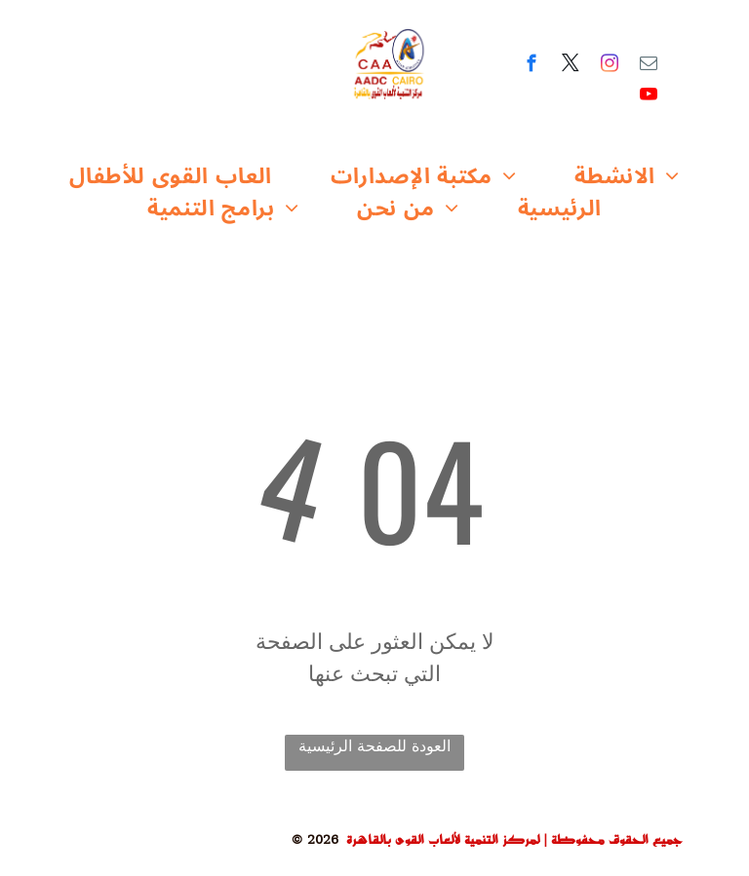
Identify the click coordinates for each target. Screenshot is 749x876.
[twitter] (571, 66)
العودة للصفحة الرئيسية (374, 746)
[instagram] (610, 66)
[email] (649, 66)
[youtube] (649, 97)
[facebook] (532, 66)
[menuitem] (170, 177)
